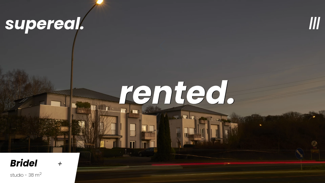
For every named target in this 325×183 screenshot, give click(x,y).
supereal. (45, 23)
